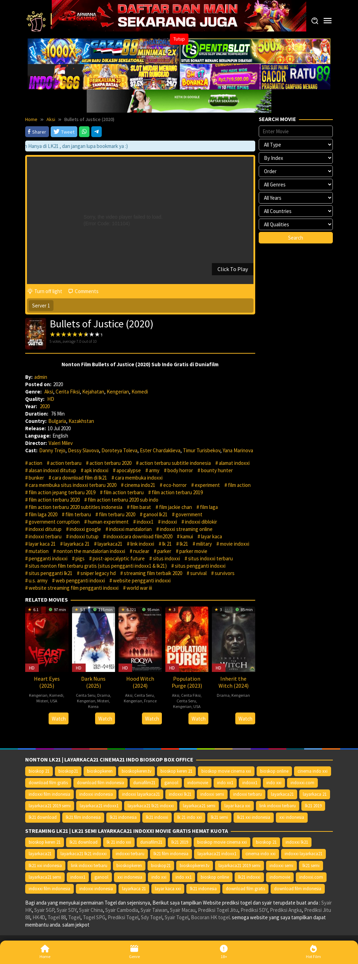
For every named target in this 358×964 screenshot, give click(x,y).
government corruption (54, 521)
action (35, 463)
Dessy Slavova (83, 450)
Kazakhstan (81, 421)
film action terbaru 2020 (54, 499)
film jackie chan (175, 507)
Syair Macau (182, 910)
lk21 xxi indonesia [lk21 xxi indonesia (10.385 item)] (253, 817)
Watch (59, 718)
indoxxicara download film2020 (139, 536)
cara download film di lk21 (79, 477)
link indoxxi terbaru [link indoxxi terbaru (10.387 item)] (277, 806)
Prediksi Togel (123, 917)
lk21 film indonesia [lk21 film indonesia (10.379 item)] (83, 817)
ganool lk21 (155, 514)
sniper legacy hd (98, 573)
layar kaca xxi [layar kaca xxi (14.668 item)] (237, 806)
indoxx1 (145, 521)
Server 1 (41, 305)
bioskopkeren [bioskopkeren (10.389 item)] (100, 771)
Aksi (48, 391)
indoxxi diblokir (201, 521)
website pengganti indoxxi (142, 580)
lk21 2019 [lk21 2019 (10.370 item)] (313, 806)
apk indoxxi (96, 470)
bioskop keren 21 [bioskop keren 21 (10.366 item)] (176, 771)
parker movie (193, 551)
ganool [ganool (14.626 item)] (171, 783)
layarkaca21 (110, 543)
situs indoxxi (166, 558)
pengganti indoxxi (48, 558)
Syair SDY (67, 910)
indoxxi (169, 521)
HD (50, 399)
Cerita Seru (85, 695)
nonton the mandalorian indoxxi (91, 551)
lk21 (184, 543)
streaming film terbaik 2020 (153, 573)
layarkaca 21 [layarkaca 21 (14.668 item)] (315, 794)
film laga (209, 507)
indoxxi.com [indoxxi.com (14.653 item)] (302, 783)
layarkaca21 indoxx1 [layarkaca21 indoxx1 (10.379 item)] (99, 806)
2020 (45, 406)
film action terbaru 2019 (177, 492)
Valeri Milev (61, 443)
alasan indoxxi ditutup (52, 470)
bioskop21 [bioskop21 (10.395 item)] (68, 771)
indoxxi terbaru (45, 536)
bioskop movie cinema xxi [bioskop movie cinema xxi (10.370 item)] (226, 771)
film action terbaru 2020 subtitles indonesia (75, 507)
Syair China (91, 910)
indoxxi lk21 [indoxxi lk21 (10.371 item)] (180, 794)
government (189, 514)
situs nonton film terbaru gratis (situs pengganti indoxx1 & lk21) (98, 565)
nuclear (141, 551)
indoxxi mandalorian (130, 529)
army (154, 470)
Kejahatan (93, 391)
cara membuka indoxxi (139, 477)
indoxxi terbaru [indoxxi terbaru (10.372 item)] (247, 794)
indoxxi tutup (84, 536)
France (150, 700)
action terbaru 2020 (110, 463)
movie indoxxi (234, 543)
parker (164, 551)
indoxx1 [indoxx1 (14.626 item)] (249, 783)
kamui (186, 536)
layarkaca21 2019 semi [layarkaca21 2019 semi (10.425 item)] (50, 806)
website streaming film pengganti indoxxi (74, 587)
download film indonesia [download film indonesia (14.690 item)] (100, 783)
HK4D (39, 917)
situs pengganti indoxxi (200, 565)
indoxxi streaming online (186, 529)
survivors (225, 573)
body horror (180, 470)
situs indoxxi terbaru (210, 558)
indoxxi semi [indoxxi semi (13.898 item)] (212, 794)
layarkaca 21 (77, 543)
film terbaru (78, 514)
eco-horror (175, 485)
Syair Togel (176, 917)
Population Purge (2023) (187, 682)
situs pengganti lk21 (50, 573)
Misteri (42, 700)
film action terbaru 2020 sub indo (123, 499)
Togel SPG (94, 917)
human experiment (108, 521)
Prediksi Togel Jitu (218, 910)
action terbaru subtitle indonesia (175, 463)
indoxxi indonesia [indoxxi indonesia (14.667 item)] (96, 794)
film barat (140, 507)
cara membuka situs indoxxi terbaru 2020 (72, 485)
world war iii (139, 587)
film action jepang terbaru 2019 (62, 492)
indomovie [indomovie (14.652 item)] (197, 783)
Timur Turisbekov (201, 450)
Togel (74, 917)
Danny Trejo (52, 450)
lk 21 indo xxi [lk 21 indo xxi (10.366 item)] (189, 817)
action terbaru (65, 463)
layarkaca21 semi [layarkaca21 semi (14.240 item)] (199, 806)
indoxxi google (85, 529)
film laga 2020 (43, 514)
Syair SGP (44, 910)
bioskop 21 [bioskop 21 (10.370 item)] (39, 771)
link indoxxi (142, 543)
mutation (39, 551)
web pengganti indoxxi (80, 580)
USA (53, 700)
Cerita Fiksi (68, 391)
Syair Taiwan (154, 910)
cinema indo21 (139, 485)
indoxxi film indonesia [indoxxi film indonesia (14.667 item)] (49, 794)
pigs (80, 558)
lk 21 (167, 543)
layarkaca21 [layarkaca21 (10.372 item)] (282, 794)
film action (239, 485)
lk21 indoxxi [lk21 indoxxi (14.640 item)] (157, 817)
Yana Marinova (238, 450)
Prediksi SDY (254, 910)
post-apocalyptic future (119, 558)
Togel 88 (57, 917)
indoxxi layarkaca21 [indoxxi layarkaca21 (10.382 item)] (141, 794)
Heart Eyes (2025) (47, 682)
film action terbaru (123, 492)
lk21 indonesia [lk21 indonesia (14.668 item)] (123, 817)
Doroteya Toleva (119, 450)
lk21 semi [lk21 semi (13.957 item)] (219, 817)
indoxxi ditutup (45, 529)
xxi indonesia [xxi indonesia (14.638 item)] (291, 817)
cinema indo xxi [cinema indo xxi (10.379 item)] (313, 771)
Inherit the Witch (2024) (234, 682)
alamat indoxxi (234, 463)
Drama (103, 695)
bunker (36, 477)
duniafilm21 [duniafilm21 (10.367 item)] (144, 783)
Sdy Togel (151, 917)
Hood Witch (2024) (140, 682)
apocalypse (128, 470)
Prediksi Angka (286, 910)
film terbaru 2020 (117, 514)
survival (198, 573)
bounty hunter (217, 470)
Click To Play (232, 268)
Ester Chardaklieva (160, 450)
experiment (207, 485)
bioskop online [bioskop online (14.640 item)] (274, 771)
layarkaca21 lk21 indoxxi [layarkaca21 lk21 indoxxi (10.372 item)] (151, 806)
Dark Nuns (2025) (93, 682)
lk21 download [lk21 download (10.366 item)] (43, 817)
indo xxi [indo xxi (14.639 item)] (273, 783)
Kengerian (118, 391)
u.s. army (38, 580)
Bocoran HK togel (210, 917)
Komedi (139, 391)
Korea (93, 706)
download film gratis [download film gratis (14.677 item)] (48, 783)
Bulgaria (57, 421)
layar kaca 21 (42, 543)
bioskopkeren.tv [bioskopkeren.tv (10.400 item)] (136, 771)
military (204, 543)
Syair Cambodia (121, 910)
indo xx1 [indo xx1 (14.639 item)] (225, 783)
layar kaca (211, 536)
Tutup (179, 39)
